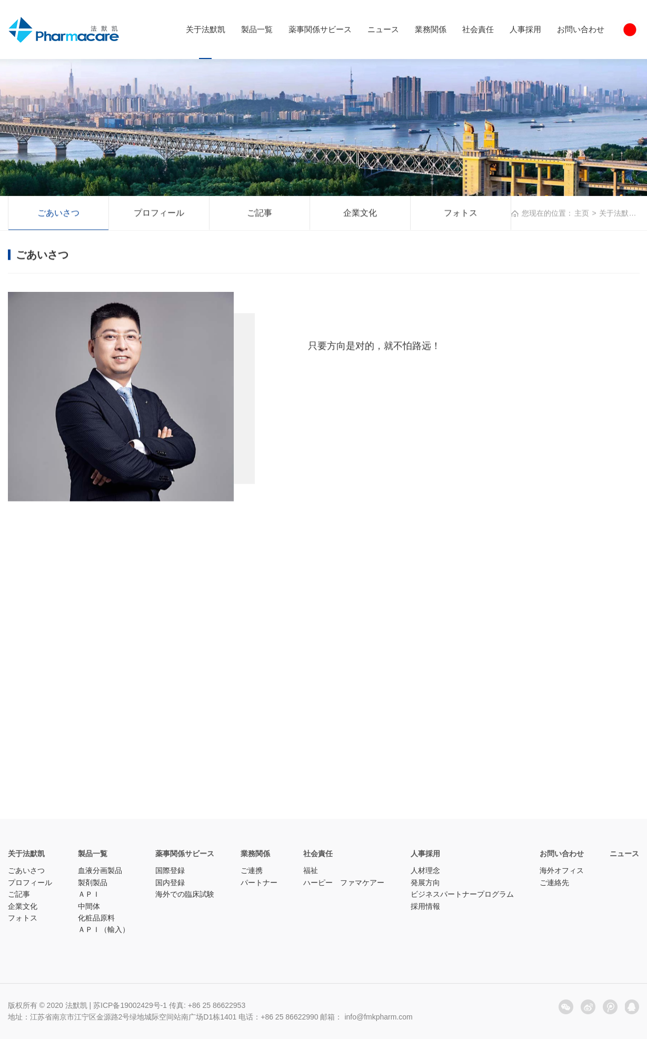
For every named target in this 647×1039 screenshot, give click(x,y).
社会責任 (478, 29)
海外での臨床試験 (184, 894)
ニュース (383, 29)
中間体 (89, 906)
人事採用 (525, 29)
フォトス (460, 213)
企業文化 (360, 213)
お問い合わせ (580, 29)
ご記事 (259, 213)
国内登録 (170, 882)
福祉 (310, 870)
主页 (581, 214)
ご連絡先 (554, 882)
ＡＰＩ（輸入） (104, 929)
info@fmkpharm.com (378, 1017)
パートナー (259, 882)
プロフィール (159, 213)
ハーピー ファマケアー (343, 882)
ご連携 (252, 870)
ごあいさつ (58, 213)
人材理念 (425, 870)
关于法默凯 (205, 29)
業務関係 (430, 29)
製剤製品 (92, 882)
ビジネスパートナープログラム (462, 894)
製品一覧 (257, 29)
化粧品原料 (96, 918)
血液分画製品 (100, 870)
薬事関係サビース (320, 29)
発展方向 (425, 882)
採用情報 (425, 906)
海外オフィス (562, 870)
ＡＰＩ (89, 894)
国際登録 (170, 870)
